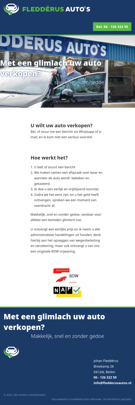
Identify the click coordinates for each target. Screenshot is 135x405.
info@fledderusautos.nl (112, 383)
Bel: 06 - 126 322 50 (112, 26)
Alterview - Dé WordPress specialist (110, 399)
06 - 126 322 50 (105, 377)
